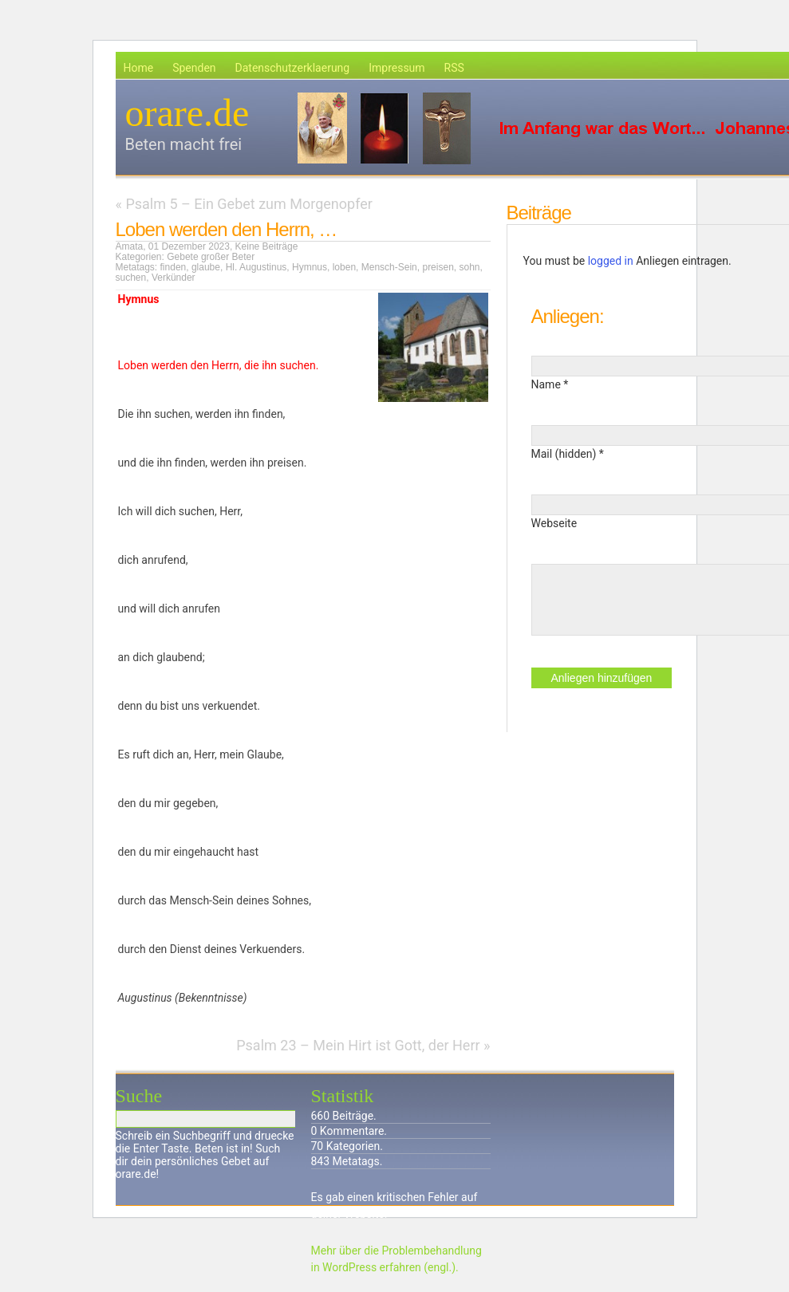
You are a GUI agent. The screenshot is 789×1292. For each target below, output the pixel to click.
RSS (454, 67)
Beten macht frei (184, 144)
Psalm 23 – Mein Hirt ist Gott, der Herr (357, 1045)
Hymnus (309, 267)
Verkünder (173, 277)
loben (344, 267)
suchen (131, 277)
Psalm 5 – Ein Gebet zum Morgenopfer (248, 203)
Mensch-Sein (389, 267)
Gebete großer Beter (210, 256)
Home (139, 67)
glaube (205, 267)
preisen (437, 267)
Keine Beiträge (266, 246)
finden (173, 267)
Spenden (193, 67)
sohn (469, 267)
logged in (610, 260)
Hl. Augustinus (256, 267)
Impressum (396, 67)
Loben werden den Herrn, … (226, 229)
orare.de (187, 113)
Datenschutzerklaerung (292, 67)
